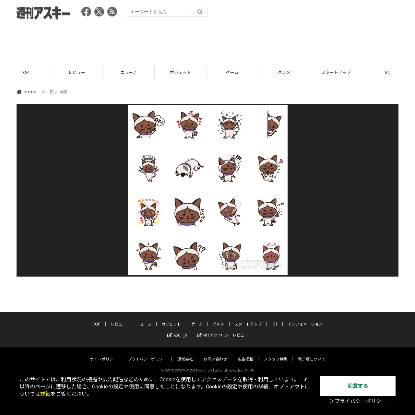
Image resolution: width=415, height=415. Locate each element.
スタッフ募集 (275, 352)
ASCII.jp (177, 328)
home (26, 91)
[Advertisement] (207, 40)
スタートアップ (337, 72)
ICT (389, 72)
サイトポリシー (103, 352)
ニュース (129, 72)
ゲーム (233, 72)
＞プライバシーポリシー (357, 401)
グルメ (285, 72)
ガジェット (181, 72)
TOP (26, 72)
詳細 (45, 394)
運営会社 (185, 352)
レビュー (77, 72)
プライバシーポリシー (147, 352)
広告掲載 (245, 352)
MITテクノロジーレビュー (222, 328)
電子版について (311, 352)
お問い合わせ (215, 352)
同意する (358, 386)
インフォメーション (305, 317)
